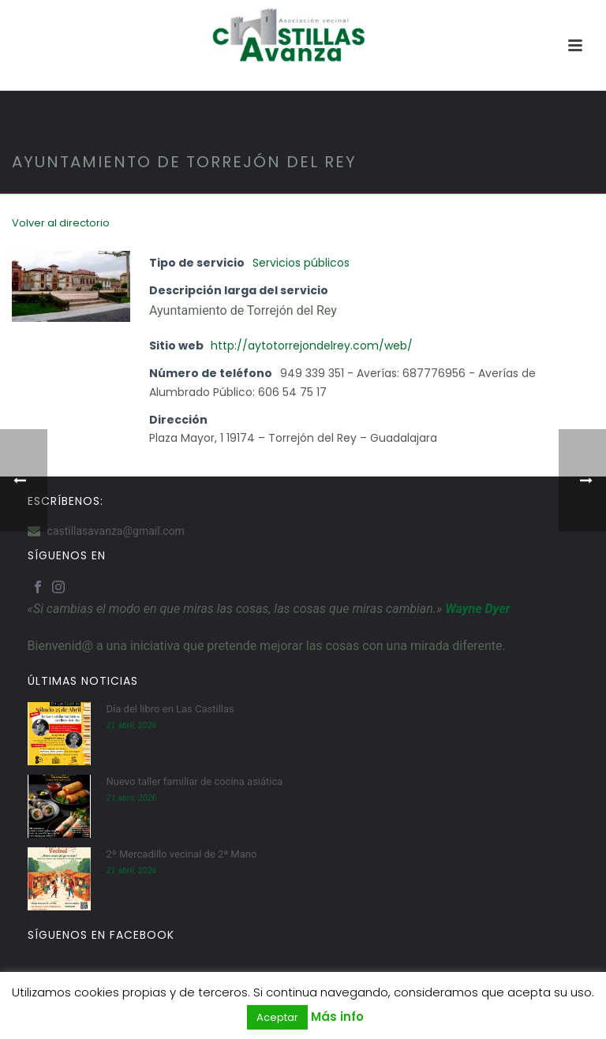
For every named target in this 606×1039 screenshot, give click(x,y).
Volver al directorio (61, 222)
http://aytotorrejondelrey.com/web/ (312, 345)
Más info (337, 1016)
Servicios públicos (301, 263)
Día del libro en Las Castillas (170, 709)
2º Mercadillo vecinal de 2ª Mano (182, 854)
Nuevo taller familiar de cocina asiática (195, 781)
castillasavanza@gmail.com (116, 531)
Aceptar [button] (277, 1017)
